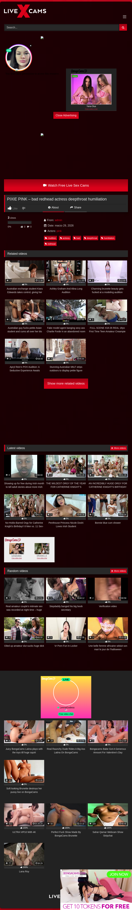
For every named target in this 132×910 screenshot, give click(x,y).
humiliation (107, 238)
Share (75, 207)
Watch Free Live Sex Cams (66, 185)
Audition (50, 238)
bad (77, 238)
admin (58, 220)
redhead (50, 244)
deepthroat (90, 238)
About (53, 207)
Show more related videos (66, 383)
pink (59, 231)
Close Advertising (66, 115)
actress (65, 238)
